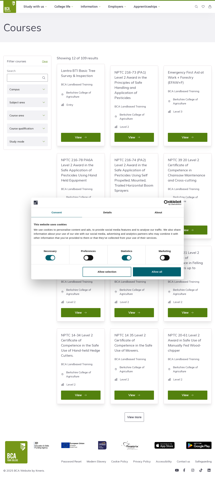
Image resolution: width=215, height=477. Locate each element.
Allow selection (107, 271)
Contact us (183, 455)
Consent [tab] (57, 212)
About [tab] (158, 212)
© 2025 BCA (11, 464)
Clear (45, 61)
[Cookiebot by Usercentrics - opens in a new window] (166, 202)
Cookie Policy (119, 455)
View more (134, 410)
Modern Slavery (96, 455)
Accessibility (164, 455)
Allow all (157, 271)
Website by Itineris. (32, 464)
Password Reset (71, 455)
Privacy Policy (142, 455)
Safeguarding (203, 455)
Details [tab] (107, 212)
